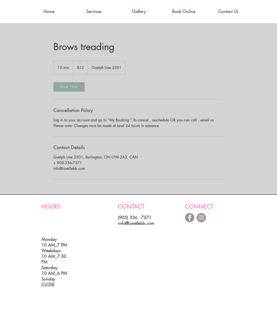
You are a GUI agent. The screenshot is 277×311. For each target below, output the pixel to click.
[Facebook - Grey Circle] (189, 217)
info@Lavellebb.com (136, 223)
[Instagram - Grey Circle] (201, 217)
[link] (69, 87)
